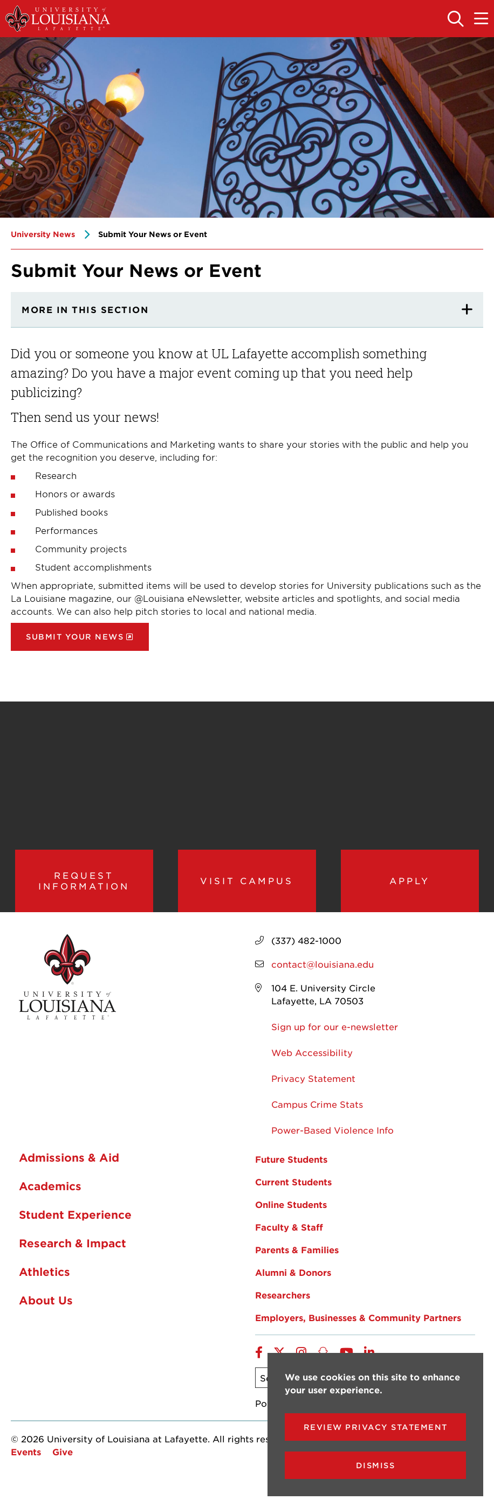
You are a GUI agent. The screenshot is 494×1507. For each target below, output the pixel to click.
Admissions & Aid (69, 1165)
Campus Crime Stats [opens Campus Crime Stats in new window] (317, 1112)
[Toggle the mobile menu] (481, 19)
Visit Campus (247, 885)
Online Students (291, 1212)
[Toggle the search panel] (456, 19)
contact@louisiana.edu (322, 972)
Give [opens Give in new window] (62, 1460)
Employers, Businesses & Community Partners (358, 1326)
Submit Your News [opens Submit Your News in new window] (75, 636)
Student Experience (75, 1223)
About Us (46, 1308)
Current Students (293, 1190)
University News (43, 234)
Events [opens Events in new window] (26, 1460)
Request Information (84, 885)
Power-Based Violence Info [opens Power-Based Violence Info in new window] (332, 1138)
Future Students (291, 1167)
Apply (410, 885)
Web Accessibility (312, 1060)
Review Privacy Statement (376, 1427)
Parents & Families (297, 1258)
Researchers (282, 1303)
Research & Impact (72, 1251)
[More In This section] (247, 310)
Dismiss (375, 1465)
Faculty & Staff (289, 1235)
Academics (50, 1194)
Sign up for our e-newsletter (334, 1035)
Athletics (44, 1280)
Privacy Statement (313, 1086)
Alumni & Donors (293, 1280)
